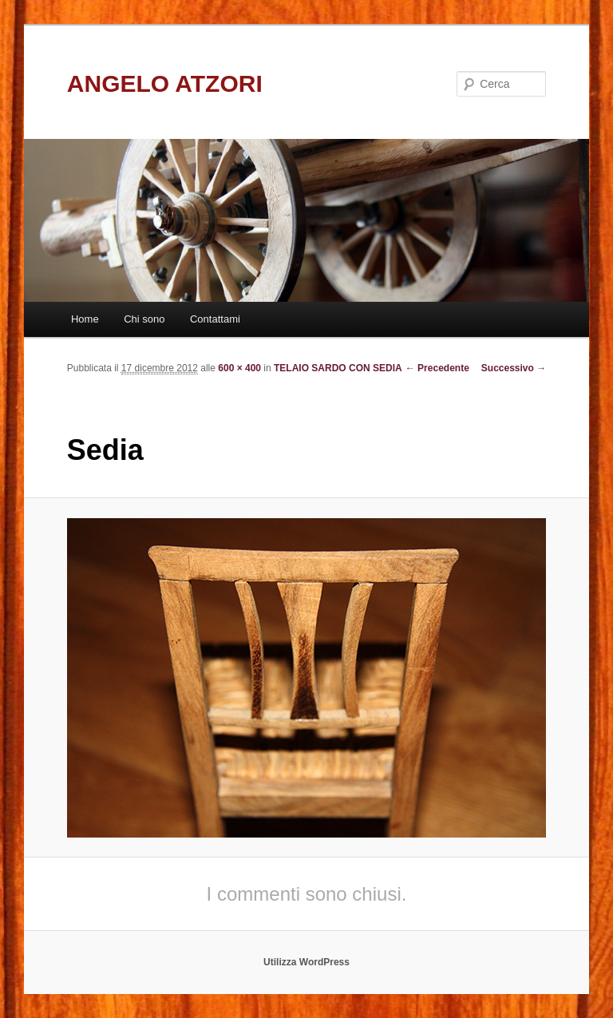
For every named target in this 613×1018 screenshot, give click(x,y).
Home (85, 319)
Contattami (215, 319)
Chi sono (144, 319)
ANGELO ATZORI (165, 83)
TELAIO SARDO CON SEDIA (338, 368)
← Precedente (437, 368)
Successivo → (513, 368)
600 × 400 (239, 368)
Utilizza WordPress (306, 962)
